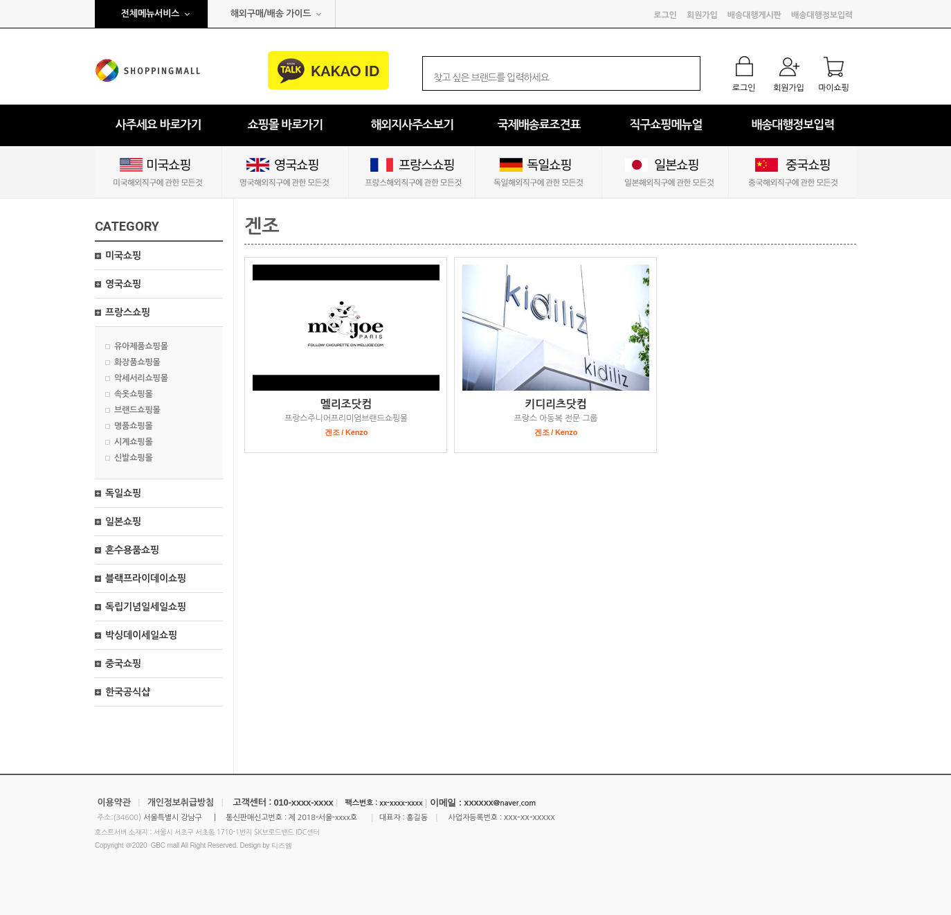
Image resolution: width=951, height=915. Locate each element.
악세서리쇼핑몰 (141, 378)
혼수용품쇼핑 (132, 550)
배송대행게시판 (754, 15)
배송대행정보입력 (822, 15)
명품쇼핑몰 (133, 426)
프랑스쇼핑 (127, 312)
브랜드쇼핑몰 (137, 410)
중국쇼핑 (123, 663)
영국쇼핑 (123, 284)
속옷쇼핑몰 (133, 394)
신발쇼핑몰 (133, 458)
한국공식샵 (127, 692)
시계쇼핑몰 (133, 442)
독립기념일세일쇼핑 (145, 607)
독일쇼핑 (123, 493)
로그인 (664, 15)
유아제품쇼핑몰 (141, 346)
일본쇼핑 (123, 521)
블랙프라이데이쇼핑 (145, 578)
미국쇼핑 (123, 255)
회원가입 (702, 15)
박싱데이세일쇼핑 (141, 635)
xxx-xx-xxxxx (529, 816)
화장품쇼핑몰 (137, 362)
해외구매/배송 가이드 (270, 13)
